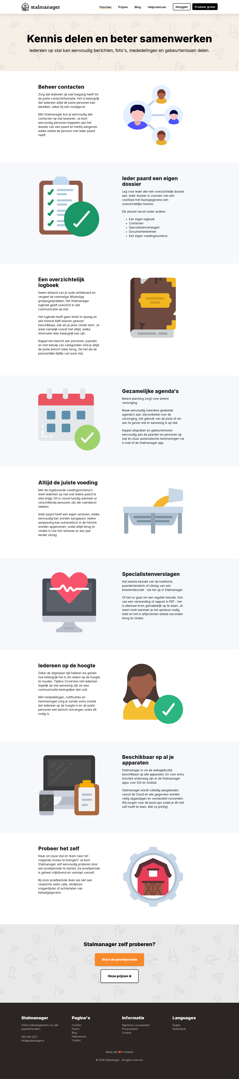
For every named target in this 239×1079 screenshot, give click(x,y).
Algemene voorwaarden (136, 1025)
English (176, 1025)
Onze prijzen (119, 976)
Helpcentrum (79, 1036)
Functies (76, 1025)
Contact (76, 1040)
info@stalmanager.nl (32, 1040)
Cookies (126, 1032)
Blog (74, 1032)
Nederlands (179, 1028)
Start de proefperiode (119, 959)
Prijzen (76, 1028)
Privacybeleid (130, 1028)
